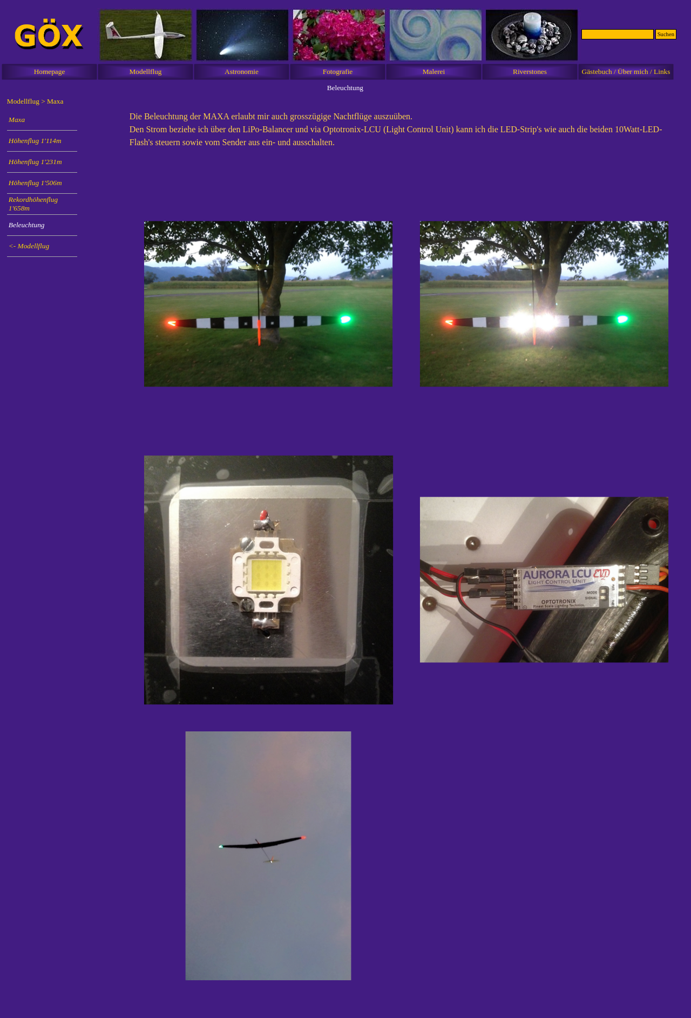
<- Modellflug (29, 246)
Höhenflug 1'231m (35, 162)
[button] (269, 304)
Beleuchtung (27, 225)
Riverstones (530, 71)
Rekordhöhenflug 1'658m (33, 203)
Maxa (17, 120)
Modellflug (146, 71)
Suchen (666, 34)
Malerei (434, 71)
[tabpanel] (406, 135)
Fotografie (338, 71)
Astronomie (242, 71)
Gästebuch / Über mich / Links (626, 71)
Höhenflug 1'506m (35, 183)
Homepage (49, 71)
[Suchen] (617, 34)
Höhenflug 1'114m (35, 141)
